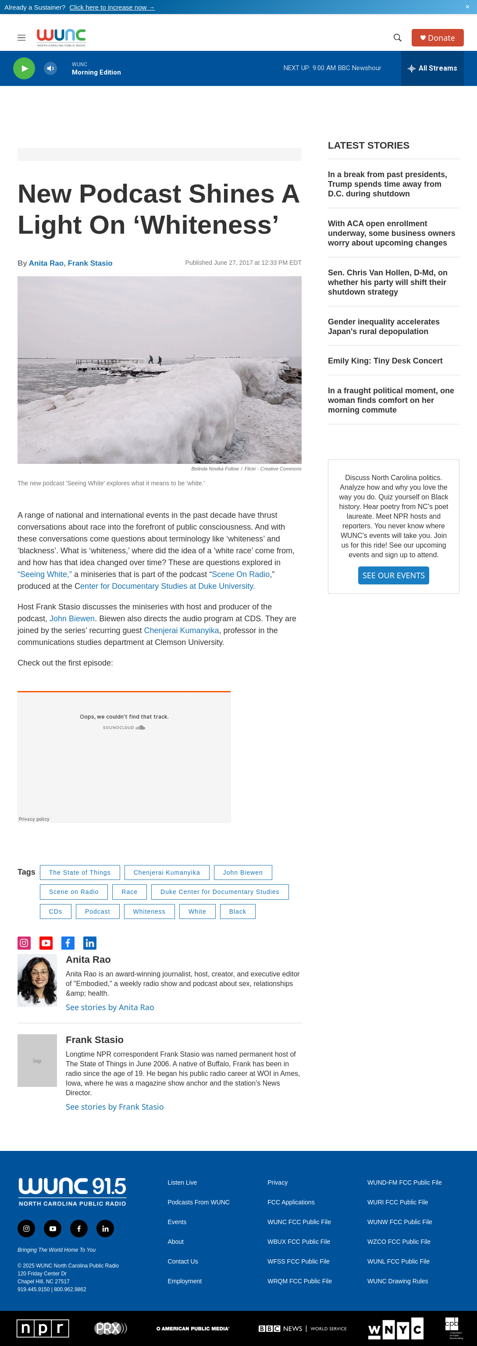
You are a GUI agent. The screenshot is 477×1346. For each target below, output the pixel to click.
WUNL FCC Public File (398, 1261)
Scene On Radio (241, 574)
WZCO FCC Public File (399, 1242)
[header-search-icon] (397, 38)
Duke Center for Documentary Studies (220, 891)
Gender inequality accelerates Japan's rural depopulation (384, 326)
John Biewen (72, 618)
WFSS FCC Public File (298, 1261)
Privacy (277, 1182)
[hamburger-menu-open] (21, 37)
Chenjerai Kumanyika (181, 630)
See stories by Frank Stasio (115, 1106)
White (197, 911)
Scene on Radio (74, 891)
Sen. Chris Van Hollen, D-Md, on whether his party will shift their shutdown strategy (388, 282)
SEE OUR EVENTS (394, 575)
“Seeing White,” (46, 574)
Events (176, 1222)
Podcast (97, 911)
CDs (55, 911)
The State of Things (80, 872)
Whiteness (149, 911)
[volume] (50, 68)
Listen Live (182, 1182)
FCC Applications (290, 1202)
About (175, 1242)
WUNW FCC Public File (399, 1222)
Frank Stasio (90, 263)
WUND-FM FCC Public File (404, 1182)
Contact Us (182, 1261)
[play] (24, 69)
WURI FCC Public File (397, 1202)
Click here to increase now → (112, 7)
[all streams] (432, 68)
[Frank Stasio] (37, 1060)
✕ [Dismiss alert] (467, 7)
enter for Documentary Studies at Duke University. (167, 586)
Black (237, 911)
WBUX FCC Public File (298, 1242)
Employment (184, 1281)
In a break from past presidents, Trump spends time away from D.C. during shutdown (387, 184)
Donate (441, 38)
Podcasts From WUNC (198, 1202)
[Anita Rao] (37, 980)
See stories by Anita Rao (110, 1007)
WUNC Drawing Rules (397, 1281)
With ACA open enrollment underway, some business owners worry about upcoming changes (392, 233)
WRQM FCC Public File (299, 1281)
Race (129, 891)
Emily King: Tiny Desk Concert (385, 360)
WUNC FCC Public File (299, 1222)
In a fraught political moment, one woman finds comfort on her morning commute (391, 400)
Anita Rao (46, 263)
